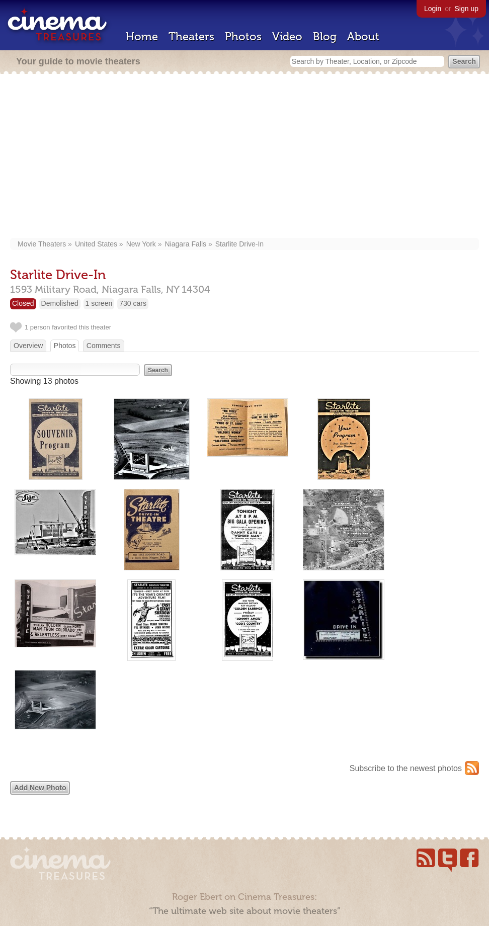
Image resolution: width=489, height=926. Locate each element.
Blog (325, 36)
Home (142, 36)
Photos (243, 36)
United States (96, 244)
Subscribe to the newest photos (406, 768)
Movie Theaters (42, 244)
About (363, 36)
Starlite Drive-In (239, 244)
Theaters (191, 36)
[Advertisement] (244, 157)
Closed (23, 303)
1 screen (99, 303)
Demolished (59, 303)
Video (287, 36)
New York (141, 244)
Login (432, 9)
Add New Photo (40, 788)
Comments (104, 346)
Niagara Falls (185, 244)
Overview (28, 346)
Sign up (466, 9)
